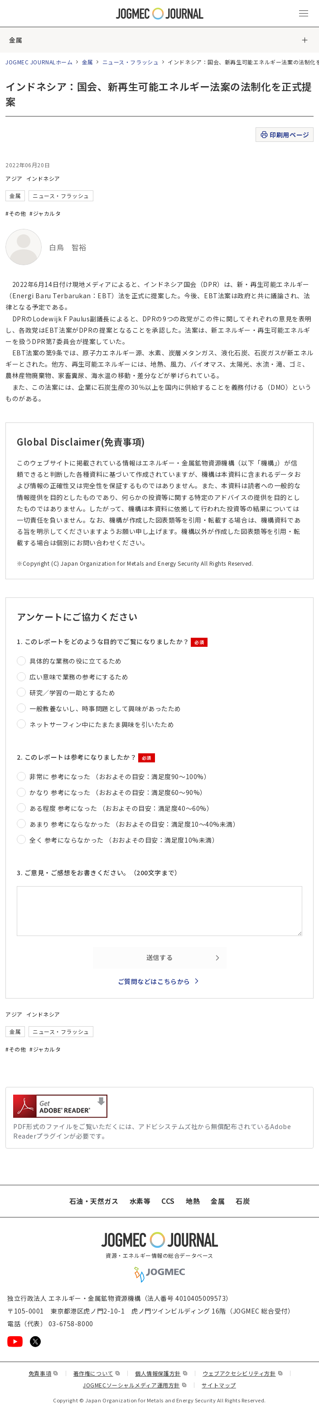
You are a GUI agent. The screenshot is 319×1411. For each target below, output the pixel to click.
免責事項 (43, 1373)
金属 (15, 39)
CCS (168, 1201)
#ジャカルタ (45, 213)
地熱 (193, 1201)
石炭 (243, 1201)
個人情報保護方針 (161, 1373)
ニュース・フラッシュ (130, 62)
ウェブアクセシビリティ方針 (243, 1373)
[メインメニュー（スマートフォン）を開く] (304, 14)
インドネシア (43, 178)
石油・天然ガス (94, 1201)
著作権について (96, 1373)
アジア (14, 178)
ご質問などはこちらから (154, 981)
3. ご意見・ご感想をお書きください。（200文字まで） (99, 872)
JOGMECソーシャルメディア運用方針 (135, 1385)
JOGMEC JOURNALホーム (39, 62)
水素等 (140, 1201)
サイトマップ (219, 1385)
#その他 (15, 213)
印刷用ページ (284, 135)
